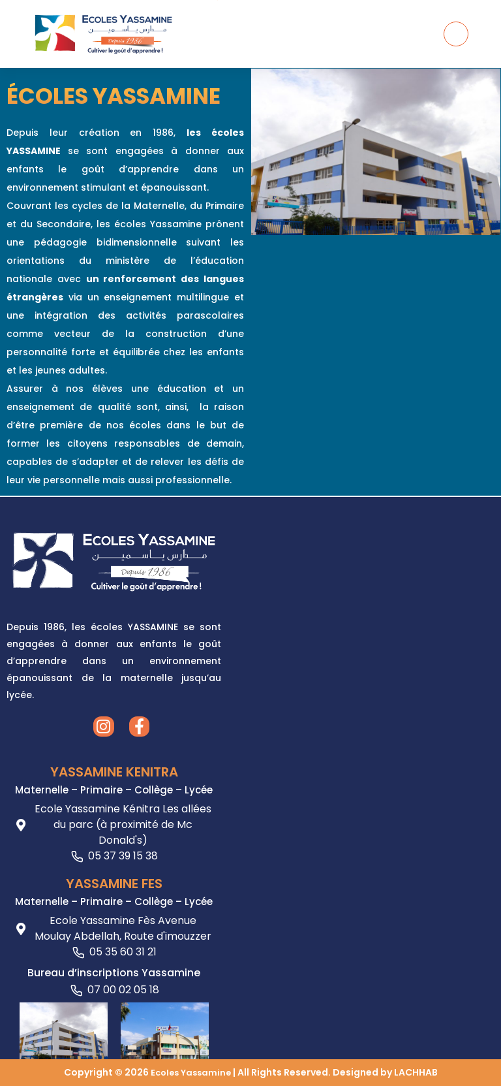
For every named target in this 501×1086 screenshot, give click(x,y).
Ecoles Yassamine (190, 1072)
